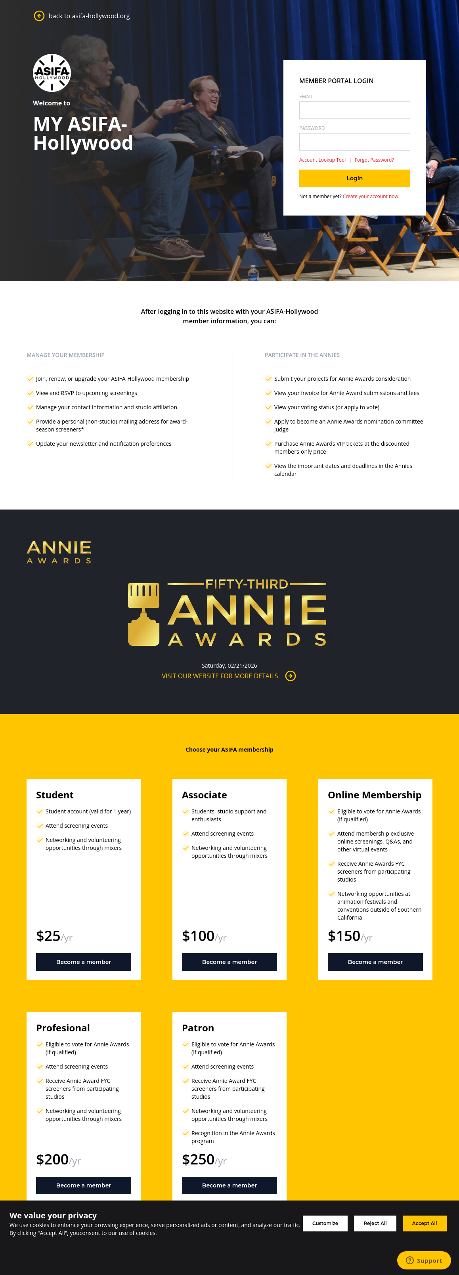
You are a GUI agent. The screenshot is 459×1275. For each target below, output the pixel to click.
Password (312, 128)
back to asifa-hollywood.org (81, 16)
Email (306, 97)
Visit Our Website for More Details (229, 676)
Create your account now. (371, 196)
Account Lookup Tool (322, 160)
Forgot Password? (374, 160)
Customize (325, 1223)
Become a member (83, 962)
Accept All (424, 1223)
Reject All (375, 1223)
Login (355, 178)
